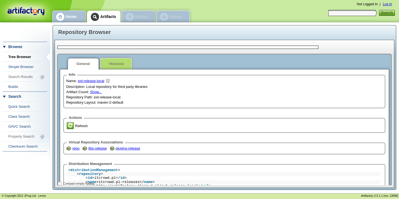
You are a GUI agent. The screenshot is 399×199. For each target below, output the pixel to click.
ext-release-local (91, 81)
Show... (96, 92)
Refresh (81, 126)
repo (76, 148)
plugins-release (128, 148)
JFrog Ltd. (30, 195)
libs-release (97, 148)
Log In (387, 4)
